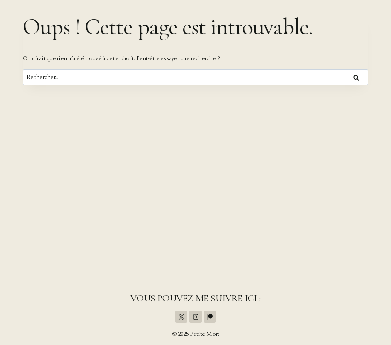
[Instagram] (195, 316)
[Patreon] (210, 316)
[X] (181, 316)
